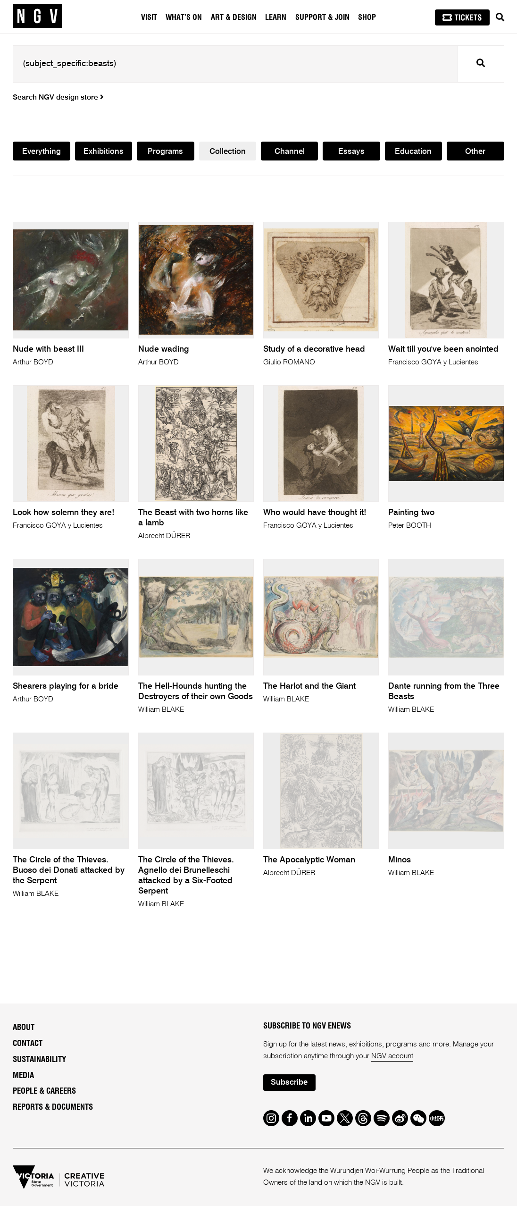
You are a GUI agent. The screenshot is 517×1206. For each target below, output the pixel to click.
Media (23, 1075)
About (23, 1027)
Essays (351, 152)
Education (413, 152)
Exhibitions (103, 152)
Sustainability (39, 1059)
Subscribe (289, 1083)
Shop (367, 17)
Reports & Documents (53, 1107)
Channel (290, 152)
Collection (227, 152)
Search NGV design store (58, 97)
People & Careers (44, 1091)
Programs (165, 152)
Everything (41, 152)
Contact (27, 1043)
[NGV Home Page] (37, 16)
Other (475, 152)
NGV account (392, 1056)
